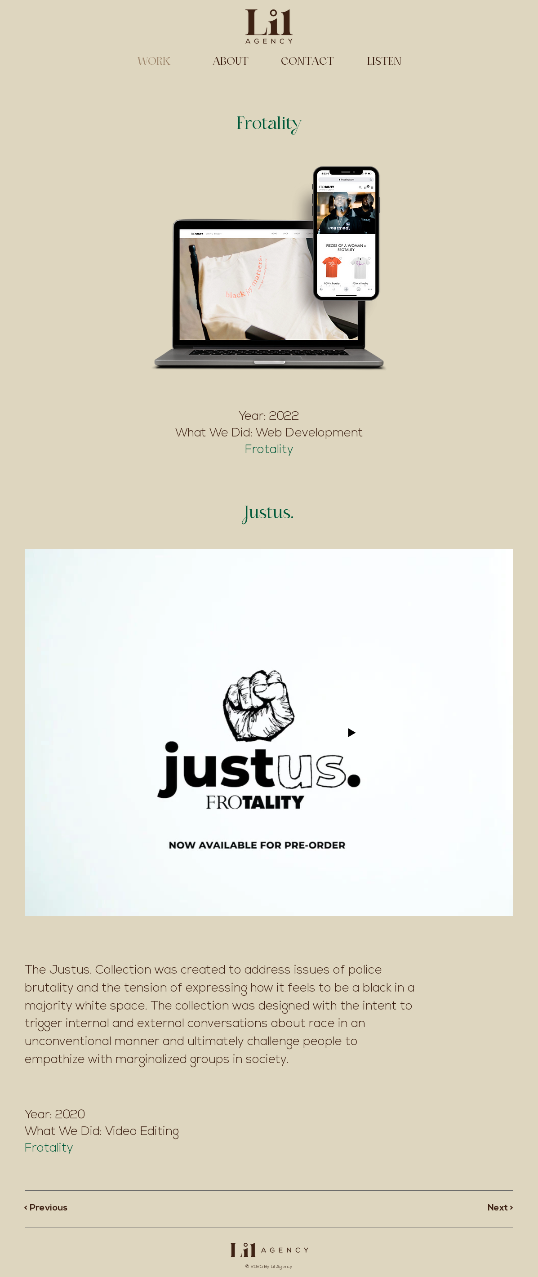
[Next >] (481, 1208)
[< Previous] (56, 1208)
